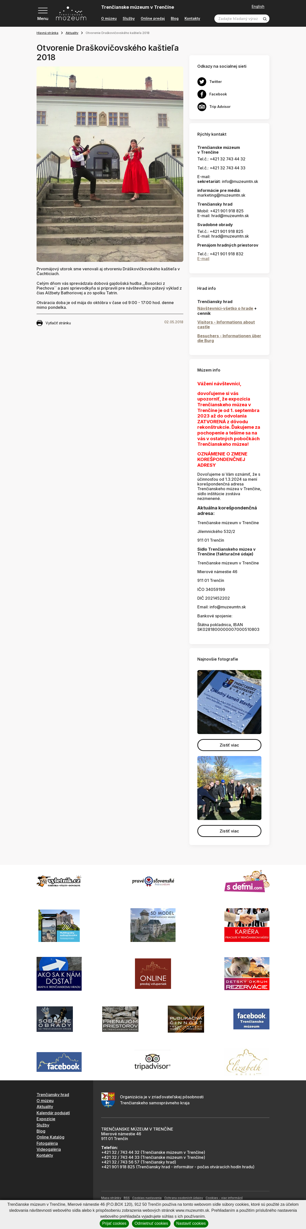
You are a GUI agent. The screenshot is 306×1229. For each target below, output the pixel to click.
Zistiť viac (229, 745)
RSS (127, 1198)
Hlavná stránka (47, 33)
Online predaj (153, 18)
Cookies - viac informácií (224, 1198)
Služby (129, 18)
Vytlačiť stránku (54, 323)
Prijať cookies (114, 1223)
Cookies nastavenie (147, 1198)
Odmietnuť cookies (151, 1223)
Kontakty (192, 18)
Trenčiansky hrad (53, 1094)
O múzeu (109, 18)
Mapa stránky (111, 1198)
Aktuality (72, 33)
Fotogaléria (47, 1143)
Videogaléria (49, 1149)
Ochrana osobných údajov (183, 1198)
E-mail (203, 258)
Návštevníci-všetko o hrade (225, 308)
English (258, 6)
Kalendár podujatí (53, 1112)
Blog (175, 18)
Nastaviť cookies (191, 1223)
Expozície (46, 1118)
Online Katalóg (50, 1137)
